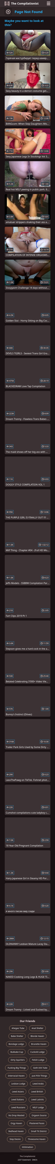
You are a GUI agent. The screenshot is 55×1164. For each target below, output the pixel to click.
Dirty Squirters (18, 1059)
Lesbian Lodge (18, 1083)
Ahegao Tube (18, 1028)
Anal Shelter (37, 1028)
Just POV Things (39, 1075)
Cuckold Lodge (37, 1052)
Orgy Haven (16, 1123)
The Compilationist (22, 3)
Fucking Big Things (17, 1067)
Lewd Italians (17, 1099)
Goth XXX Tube (40, 1067)
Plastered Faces (36, 1123)
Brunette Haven (38, 1044)
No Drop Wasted (16, 1115)
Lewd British (37, 1091)
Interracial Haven (16, 1075)
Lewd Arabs (38, 1083)
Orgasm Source (39, 1115)
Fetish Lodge (38, 1059)
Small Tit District (38, 1131)
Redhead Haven (16, 1131)
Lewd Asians (18, 1091)
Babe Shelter (17, 1036)
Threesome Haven (36, 1139)
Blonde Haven (37, 1036)
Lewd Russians (18, 1107)
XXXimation (27, 1147)
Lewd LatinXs (37, 1099)
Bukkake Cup (16, 1052)
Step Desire (15, 1139)
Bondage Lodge (16, 1044)
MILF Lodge (38, 1107)
